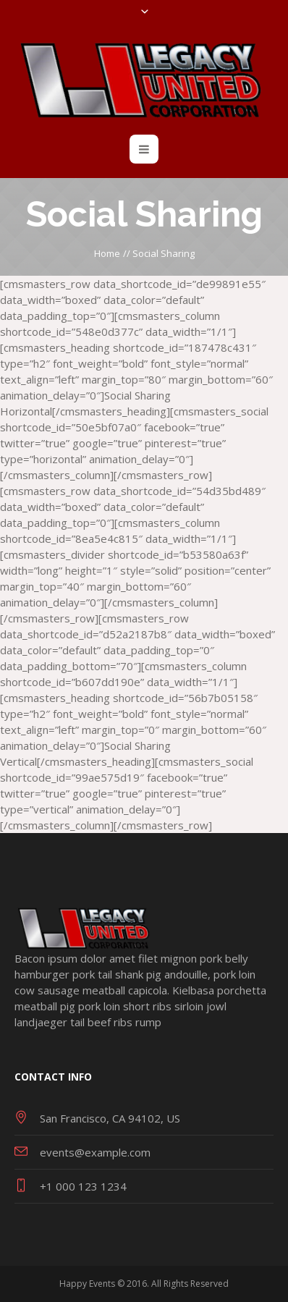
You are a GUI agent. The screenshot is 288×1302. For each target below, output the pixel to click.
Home (107, 253)
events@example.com (95, 1152)
